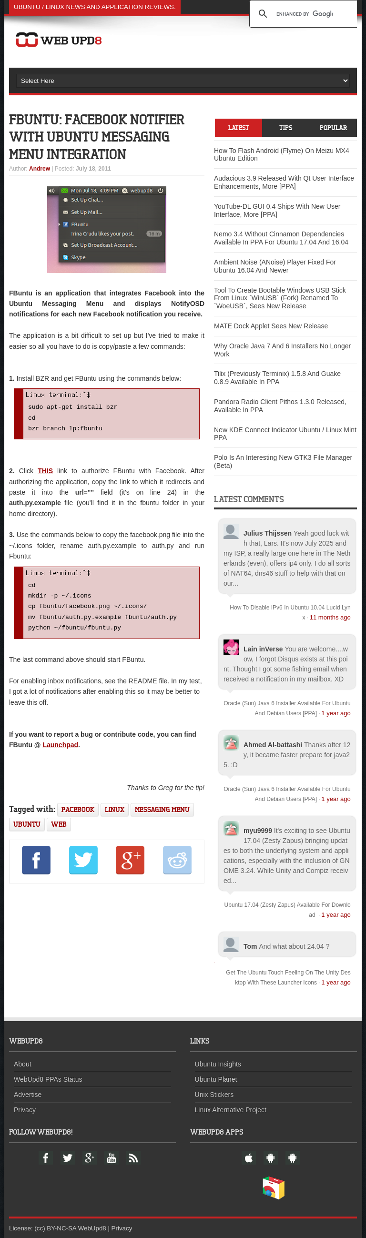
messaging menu (162, 816)
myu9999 (258, 830)
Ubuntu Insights (218, 1064)
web (59, 831)
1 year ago (335, 713)
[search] (304, 14)
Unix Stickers (214, 1094)
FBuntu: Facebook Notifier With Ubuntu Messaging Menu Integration (100, 136)
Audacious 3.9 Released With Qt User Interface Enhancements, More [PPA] (284, 183)
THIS (45, 473)
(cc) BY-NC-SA (55, 1228)
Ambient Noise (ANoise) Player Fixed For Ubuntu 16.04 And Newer (275, 266)
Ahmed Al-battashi (273, 745)
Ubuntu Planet (216, 1079)
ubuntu (27, 831)
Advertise (27, 1094)
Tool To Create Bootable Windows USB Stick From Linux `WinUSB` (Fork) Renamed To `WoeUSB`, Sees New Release (280, 298)
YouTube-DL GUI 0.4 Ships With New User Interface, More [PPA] (277, 210)
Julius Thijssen (268, 533)
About (22, 1064)
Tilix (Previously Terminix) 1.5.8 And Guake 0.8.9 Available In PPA (277, 378)
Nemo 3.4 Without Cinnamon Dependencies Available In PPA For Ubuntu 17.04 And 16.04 (281, 238)
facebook (77, 816)
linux (114, 816)
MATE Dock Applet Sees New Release (271, 326)
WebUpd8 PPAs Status (48, 1079)
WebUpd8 (92, 1228)
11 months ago (330, 617)
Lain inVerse (263, 649)
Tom (250, 946)
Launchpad (60, 751)
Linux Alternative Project (230, 1110)
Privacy (25, 1110)
